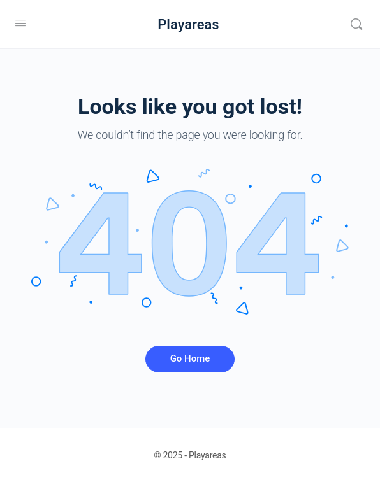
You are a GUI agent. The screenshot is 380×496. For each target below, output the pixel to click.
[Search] (356, 24)
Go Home (190, 358)
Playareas (188, 24)
